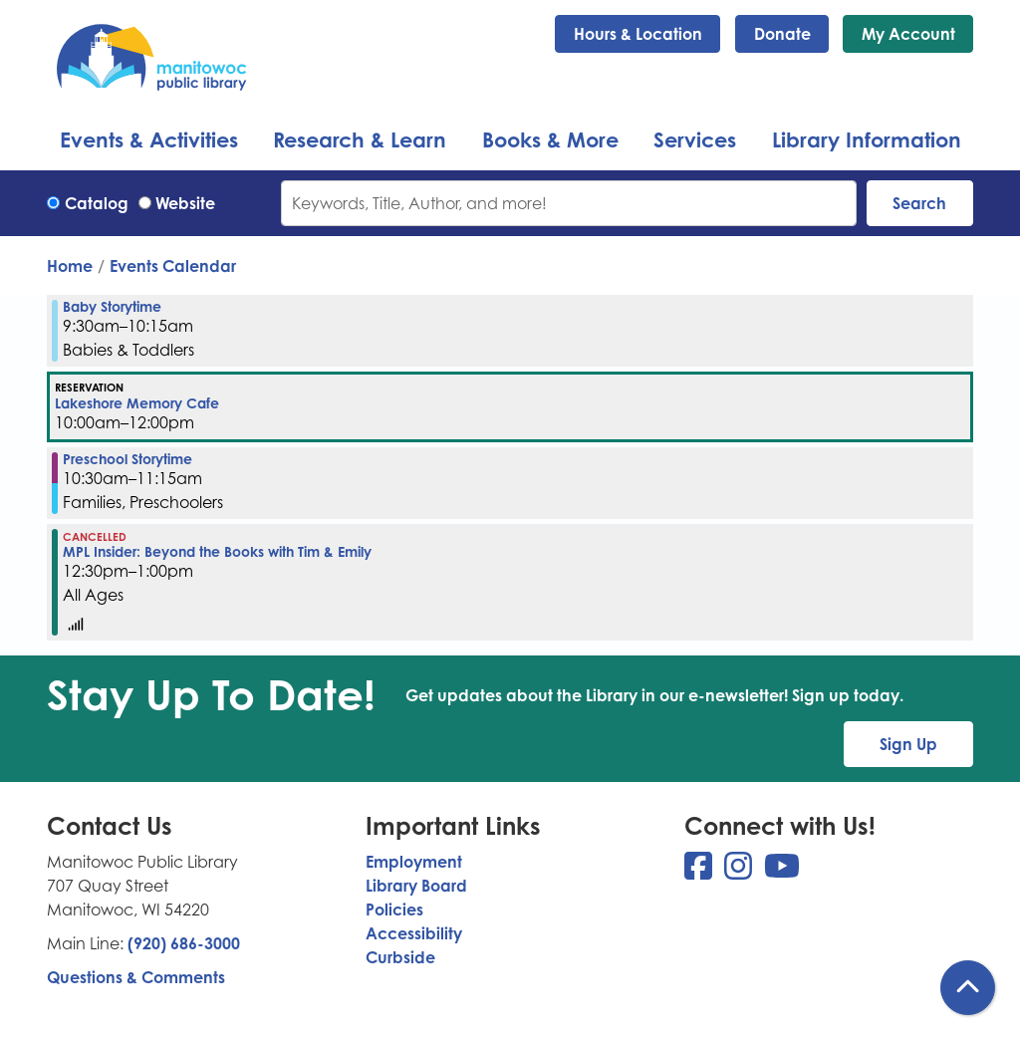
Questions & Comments (136, 977)
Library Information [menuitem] (866, 139)
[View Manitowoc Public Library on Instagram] (740, 872)
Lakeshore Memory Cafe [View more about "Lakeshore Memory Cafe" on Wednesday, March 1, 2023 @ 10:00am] (137, 403)
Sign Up (908, 744)
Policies (394, 909)
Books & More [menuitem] (550, 139)
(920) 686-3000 (184, 943)
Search (919, 203)
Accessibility (414, 933)
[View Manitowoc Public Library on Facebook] (700, 872)
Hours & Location (638, 34)
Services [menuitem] (694, 139)
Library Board (416, 886)
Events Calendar (173, 266)
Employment (414, 862)
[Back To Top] (967, 987)
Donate (782, 34)
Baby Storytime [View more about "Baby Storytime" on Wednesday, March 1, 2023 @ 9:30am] (112, 307)
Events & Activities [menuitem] (149, 139)
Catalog (96, 203)
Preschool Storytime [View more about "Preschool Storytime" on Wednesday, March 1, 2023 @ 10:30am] (127, 459)
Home (70, 266)
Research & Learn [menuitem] (359, 139)
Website (185, 203)
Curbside (400, 957)
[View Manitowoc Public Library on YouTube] (782, 872)
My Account (908, 34)
